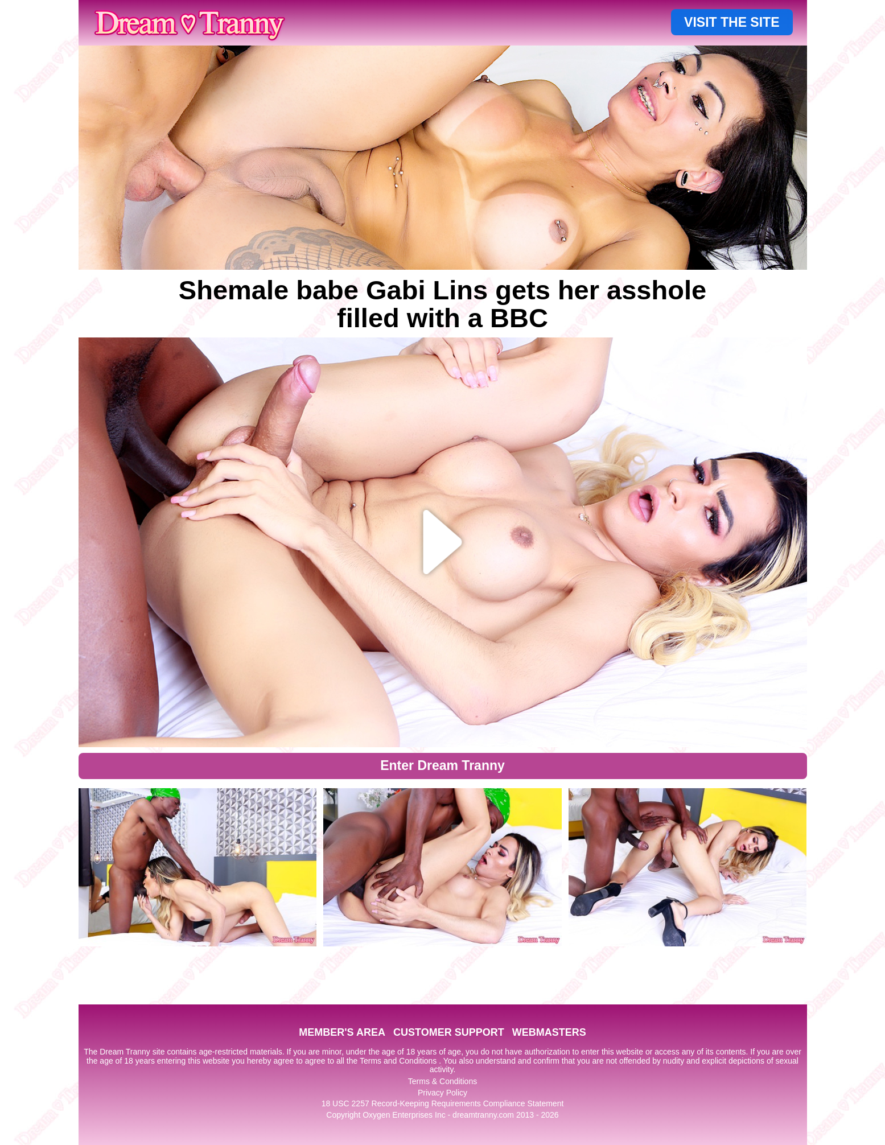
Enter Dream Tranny (442, 765)
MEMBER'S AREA (342, 1032)
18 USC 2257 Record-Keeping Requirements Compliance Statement (443, 1103)
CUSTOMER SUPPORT (448, 1032)
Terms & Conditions (442, 1081)
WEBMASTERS (549, 1032)
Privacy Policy (442, 1092)
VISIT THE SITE (731, 22)
